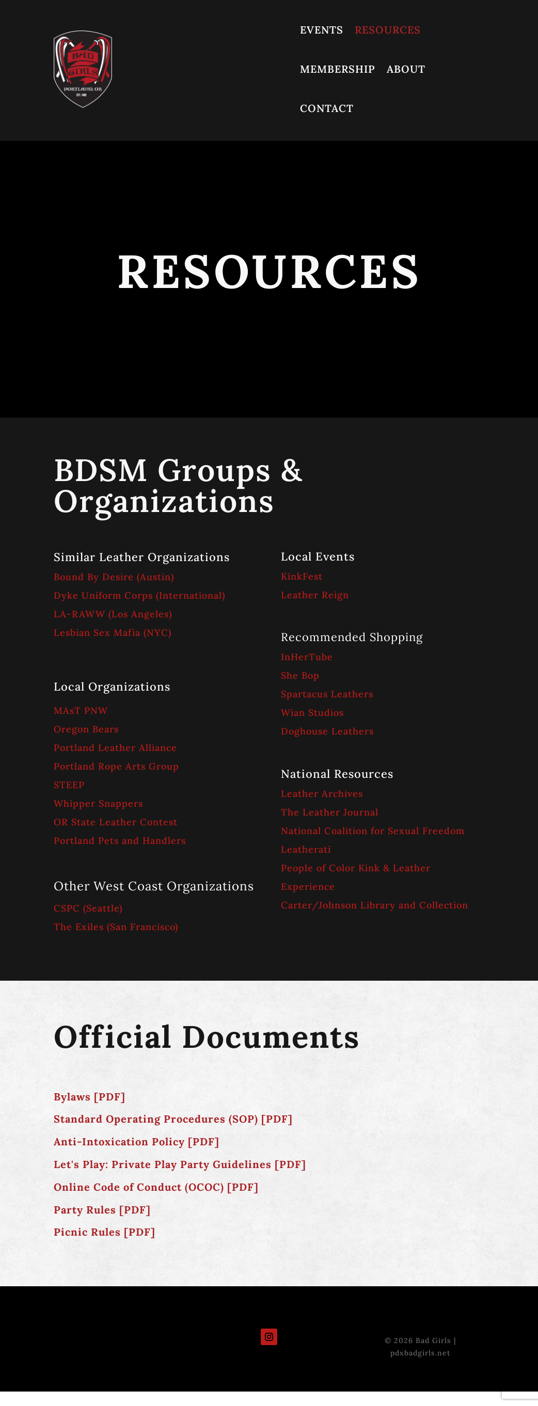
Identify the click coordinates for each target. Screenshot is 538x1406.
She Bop (300, 675)
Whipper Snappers (98, 803)
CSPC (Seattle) (88, 908)
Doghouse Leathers (327, 731)
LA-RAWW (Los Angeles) (113, 614)
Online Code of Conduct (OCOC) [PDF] (156, 1186)
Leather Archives (322, 794)
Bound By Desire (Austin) (115, 577)
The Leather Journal (329, 812)
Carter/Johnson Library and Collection (374, 905)
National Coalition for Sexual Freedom (373, 831)
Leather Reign (315, 595)
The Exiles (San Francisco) (116, 927)
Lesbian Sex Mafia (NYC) (112, 632)
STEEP (69, 785)
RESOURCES (388, 29)
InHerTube (307, 657)
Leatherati (306, 849)
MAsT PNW (81, 710)
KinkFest (302, 576)
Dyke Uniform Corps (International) (139, 595)
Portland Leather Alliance (115, 748)
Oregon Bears (86, 729)
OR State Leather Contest (116, 822)
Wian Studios (312, 712)
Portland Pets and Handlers (120, 840)
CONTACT (327, 108)
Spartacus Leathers (327, 694)
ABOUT (406, 68)
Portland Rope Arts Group (116, 766)
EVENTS (321, 29)
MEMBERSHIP (337, 68)
